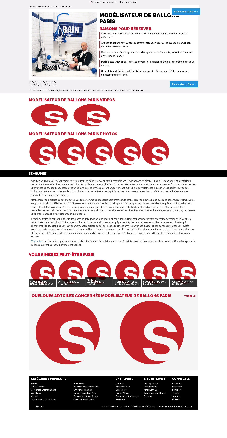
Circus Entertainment (83, 399)
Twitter (176, 393)
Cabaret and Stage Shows (85, 396)
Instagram (177, 386)
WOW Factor (37, 386)
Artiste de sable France (68, 283)
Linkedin (176, 399)
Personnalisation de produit (182, 283)
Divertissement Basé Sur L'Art (100, 90)
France (124, 2)
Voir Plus (189, 296)
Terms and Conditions (154, 393)
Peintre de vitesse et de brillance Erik (127, 283)
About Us (120, 383)
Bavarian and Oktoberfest (86, 386)
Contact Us (121, 389)
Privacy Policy (151, 383)
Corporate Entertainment (43, 389)
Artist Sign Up (150, 389)
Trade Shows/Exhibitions (43, 399)
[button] (31, 83)
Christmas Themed (82, 389)
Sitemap (148, 396)
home (31, 6)
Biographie (38, 173)
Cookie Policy (150, 386)
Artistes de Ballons (131, 90)
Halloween (78, 383)
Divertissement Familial (43, 90)
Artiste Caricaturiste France (95, 282)
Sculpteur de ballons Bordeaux (41, 283)
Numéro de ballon (70, 90)
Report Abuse (122, 393)
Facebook (177, 383)
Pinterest (176, 389)
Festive (34, 383)
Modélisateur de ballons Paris (56, 6)
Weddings (36, 393)
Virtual (34, 396)
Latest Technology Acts (84, 393)
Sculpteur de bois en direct (154, 283)
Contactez (36, 241)
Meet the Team (123, 386)
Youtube (176, 396)
